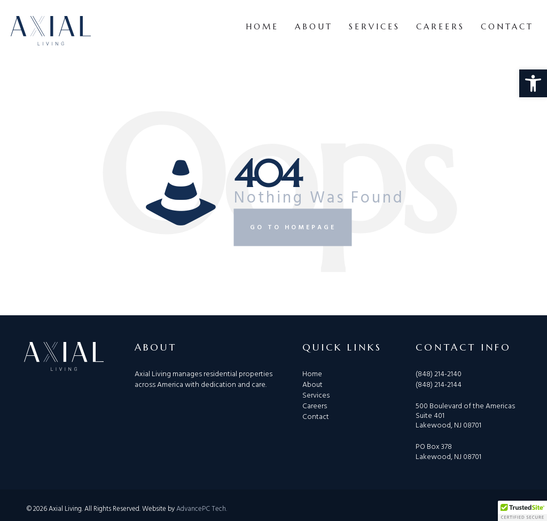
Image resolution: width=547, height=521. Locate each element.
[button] (533, 83)
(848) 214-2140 (439, 374)
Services (374, 26)
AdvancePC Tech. (201, 509)
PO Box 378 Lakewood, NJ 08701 (448, 451)
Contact (507, 26)
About (314, 26)
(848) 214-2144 (439, 385)
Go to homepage (293, 227)
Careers (440, 26)
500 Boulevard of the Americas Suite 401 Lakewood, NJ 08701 (465, 415)
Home (262, 26)
